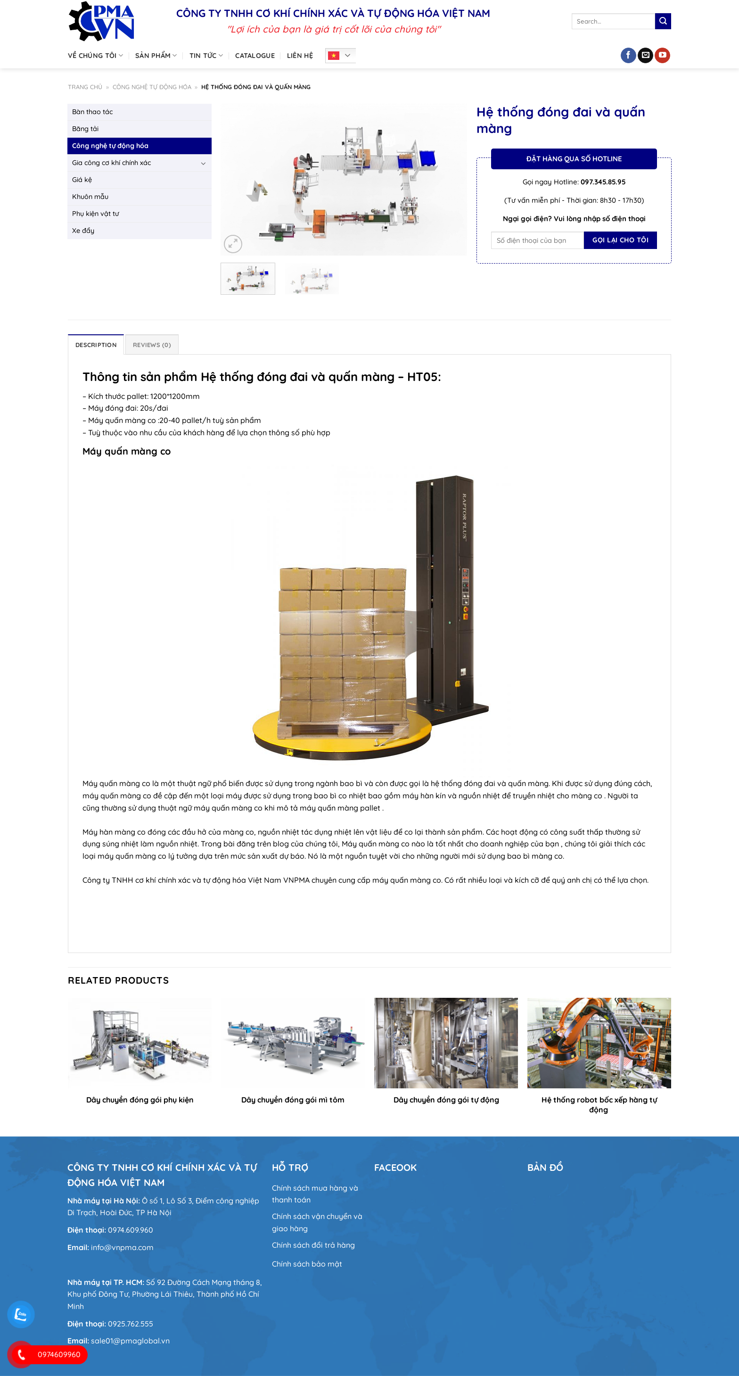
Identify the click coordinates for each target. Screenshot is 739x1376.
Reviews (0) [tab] (152, 344)
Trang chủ (85, 87)
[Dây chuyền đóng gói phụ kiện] (140, 1043)
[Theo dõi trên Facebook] (628, 56)
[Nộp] (663, 21)
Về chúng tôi (95, 55)
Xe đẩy (83, 230)
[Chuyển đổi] (203, 163)
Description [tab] (95, 344)
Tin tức (206, 55)
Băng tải (85, 128)
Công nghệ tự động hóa (152, 87)
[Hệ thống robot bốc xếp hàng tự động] (599, 1043)
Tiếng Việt (333, 55)
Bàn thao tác (92, 112)
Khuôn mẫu (90, 196)
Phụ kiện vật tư (95, 213)
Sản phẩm (156, 55)
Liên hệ (300, 55)
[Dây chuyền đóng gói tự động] (446, 1043)
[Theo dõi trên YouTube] (662, 56)
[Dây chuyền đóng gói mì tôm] (293, 1043)
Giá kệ (82, 179)
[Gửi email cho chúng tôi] (645, 56)
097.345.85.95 (603, 181)
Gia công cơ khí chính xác (111, 162)
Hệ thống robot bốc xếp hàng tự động (599, 1104)
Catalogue (255, 55)
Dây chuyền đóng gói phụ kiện (140, 1099)
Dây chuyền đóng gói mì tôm (293, 1099)
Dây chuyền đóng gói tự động (446, 1099)
